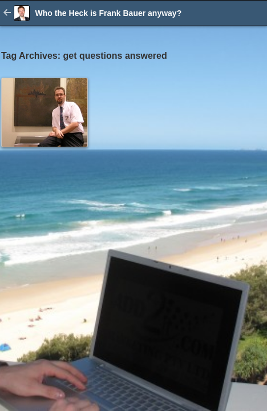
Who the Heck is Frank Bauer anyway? (108, 13)
